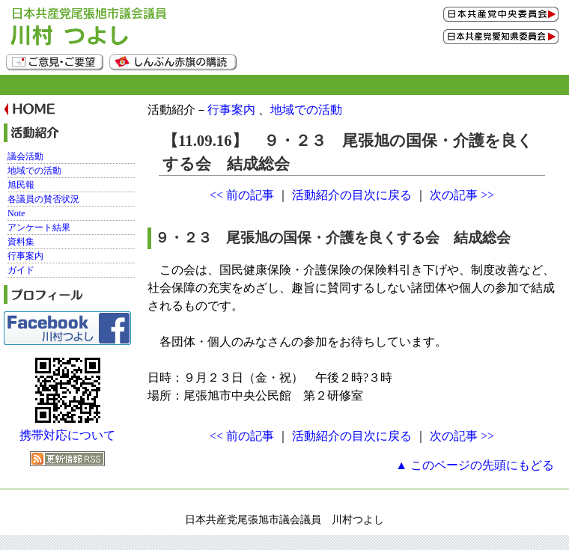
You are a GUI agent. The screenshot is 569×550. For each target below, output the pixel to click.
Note (16, 213)
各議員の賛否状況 (43, 199)
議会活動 (25, 156)
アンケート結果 (38, 227)
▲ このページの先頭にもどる (474, 465)
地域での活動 (306, 109)
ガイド (20, 270)
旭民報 (20, 185)
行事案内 (231, 109)
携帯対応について (67, 435)
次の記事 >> (462, 195)
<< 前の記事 (242, 195)
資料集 (20, 241)
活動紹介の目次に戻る (352, 195)
